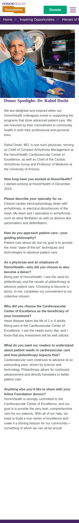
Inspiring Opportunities (37, 19)
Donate (55, 10)
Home (7, 19)
